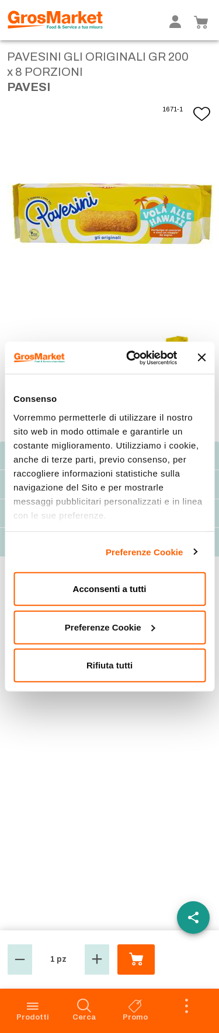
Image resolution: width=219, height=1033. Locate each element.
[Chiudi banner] (201, 357)
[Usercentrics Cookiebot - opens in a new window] (132, 357)
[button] (20, 959)
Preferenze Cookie (144, 551)
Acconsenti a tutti (110, 589)
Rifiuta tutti (109, 665)
